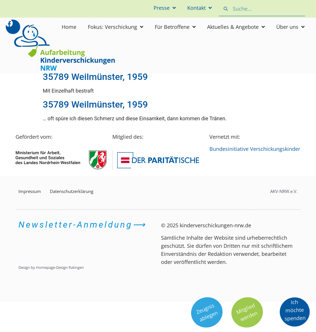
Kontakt (199, 7)
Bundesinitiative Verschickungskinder (254, 148)
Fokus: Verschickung (115, 26)
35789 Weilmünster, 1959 (95, 76)
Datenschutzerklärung (71, 191)
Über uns (290, 26)
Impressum (29, 191)
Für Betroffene (175, 26)
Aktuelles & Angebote (236, 26)
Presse (165, 7)
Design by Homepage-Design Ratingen (51, 267)
